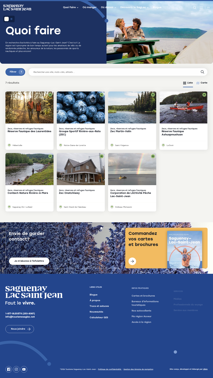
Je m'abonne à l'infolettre (29, 261)
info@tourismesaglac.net (20, 318)
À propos (95, 304)
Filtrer (17, 72)
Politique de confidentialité (110, 369)
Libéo (205, 369)
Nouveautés (96, 316)
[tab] (188, 83)
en (208, 8)
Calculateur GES (99, 321)
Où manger (90, 7)
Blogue (157, 7)
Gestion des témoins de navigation (138, 369)
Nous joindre (21, 330)
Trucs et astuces (99, 310)
